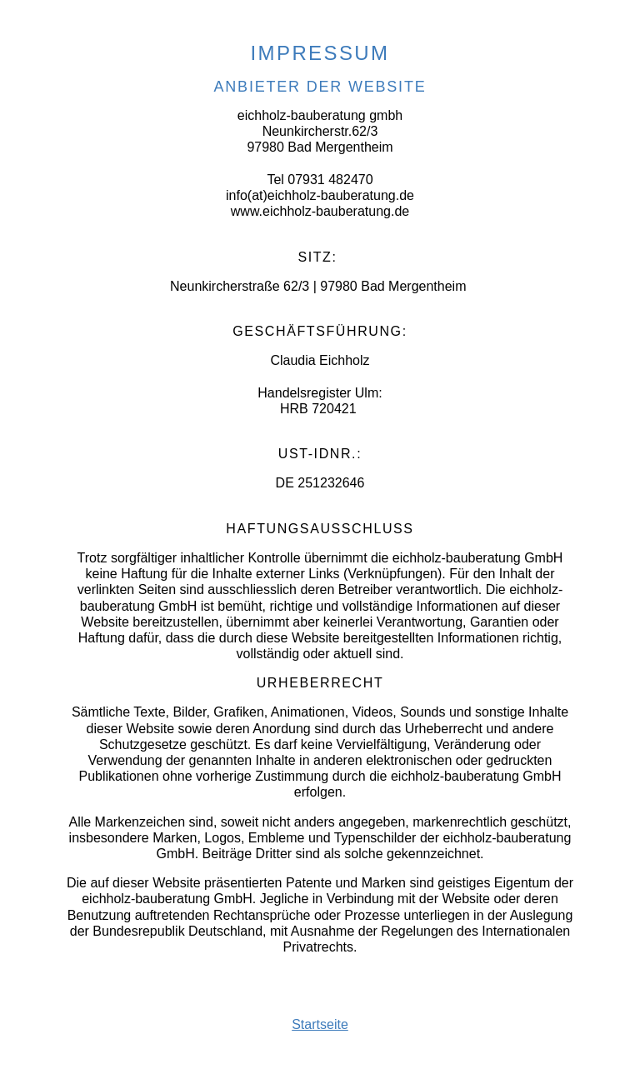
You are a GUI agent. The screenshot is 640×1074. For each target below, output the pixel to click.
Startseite (320, 1024)
